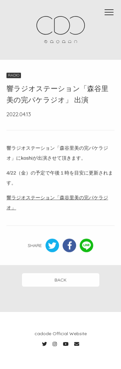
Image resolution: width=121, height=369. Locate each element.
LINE (86, 246)
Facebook (69, 246)
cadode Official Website (61, 333)
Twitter (52, 246)
